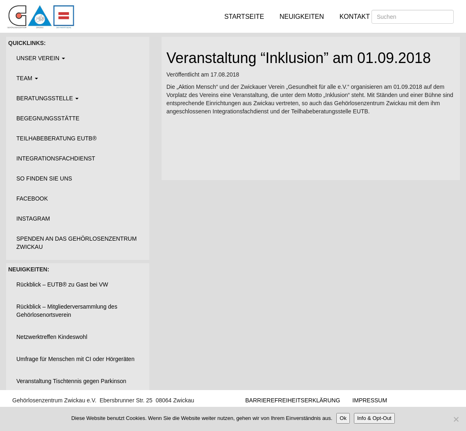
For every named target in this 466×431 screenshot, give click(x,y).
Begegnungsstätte (47, 118)
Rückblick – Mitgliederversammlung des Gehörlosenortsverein (66, 310)
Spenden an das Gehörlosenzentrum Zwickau (76, 242)
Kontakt (355, 16)
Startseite (244, 16)
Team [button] (27, 78)
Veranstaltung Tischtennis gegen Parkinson (71, 381)
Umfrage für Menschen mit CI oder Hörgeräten (75, 359)
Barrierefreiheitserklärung (292, 400)
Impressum (369, 400)
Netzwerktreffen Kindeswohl (51, 337)
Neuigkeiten (301, 16)
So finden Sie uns (44, 178)
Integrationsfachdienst (55, 158)
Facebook (32, 198)
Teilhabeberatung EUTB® (56, 138)
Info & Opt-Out (374, 418)
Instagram (33, 218)
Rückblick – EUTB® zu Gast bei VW (62, 284)
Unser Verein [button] (40, 58)
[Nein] (456, 419)
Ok (343, 418)
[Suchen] (412, 17)
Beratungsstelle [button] (47, 98)
